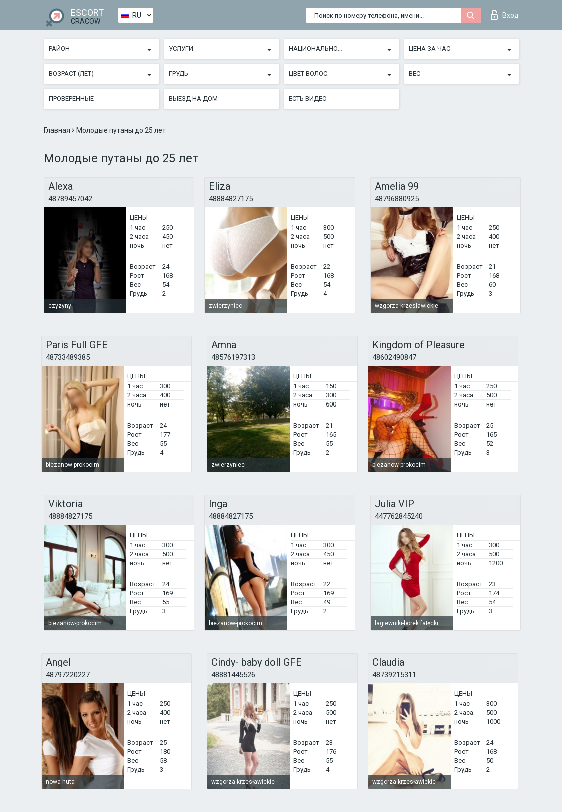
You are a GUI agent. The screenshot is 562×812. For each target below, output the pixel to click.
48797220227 (68, 674)
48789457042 (70, 198)
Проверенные (71, 98)
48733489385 (68, 357)
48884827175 (231, 198)
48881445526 (233, 674)
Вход (505, 14)
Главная (58, 130)
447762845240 (399, 516)
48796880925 (397, 198)
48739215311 (394, 674)
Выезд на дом (193, 98)
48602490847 (394, 357)
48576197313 (233, 357)
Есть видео (308, 98)
